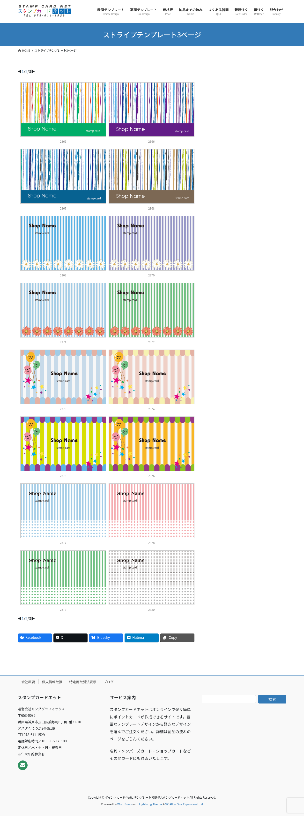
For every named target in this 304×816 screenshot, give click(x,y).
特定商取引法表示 (82, 681)
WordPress (124, 804)
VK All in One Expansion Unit (184, 804)
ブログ (109, 681)
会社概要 (28, 681)
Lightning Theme (150, 804)
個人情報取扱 (52, 681)
